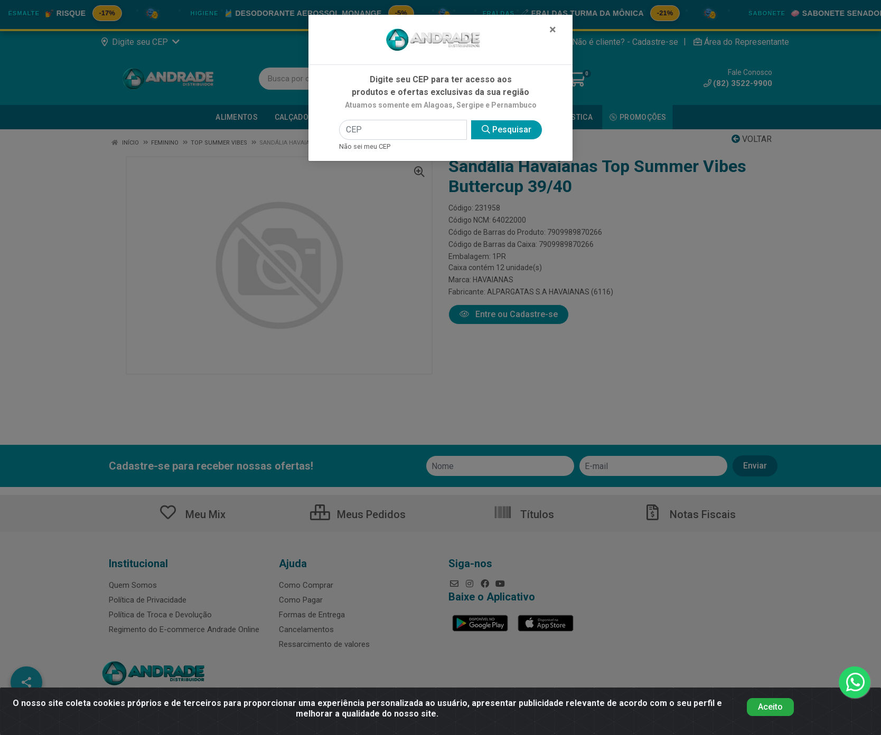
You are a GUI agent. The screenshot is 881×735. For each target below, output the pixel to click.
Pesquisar (506, 130)
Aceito (770, 707)
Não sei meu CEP (364, 146)
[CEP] (403, 130)
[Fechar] (553, 29)
